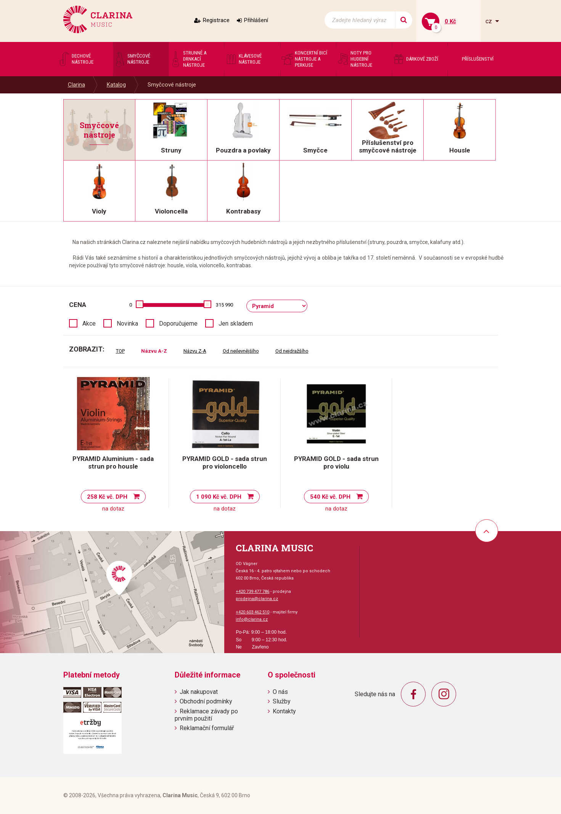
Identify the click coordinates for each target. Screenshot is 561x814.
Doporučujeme (178, 323)
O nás (280, 691)
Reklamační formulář (207, 728)
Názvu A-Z (154, 351)
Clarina (76, 84)
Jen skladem (236, 323)
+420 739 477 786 (252, 591)
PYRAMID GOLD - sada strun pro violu (336, 462)
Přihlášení (256, 20)
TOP (120, 351)
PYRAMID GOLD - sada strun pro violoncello (224, 462)
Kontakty (284, 711)
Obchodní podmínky (206, 701)
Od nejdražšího (292, 351)
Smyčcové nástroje (172, 84)
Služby (282, 701)
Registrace (216, 20)
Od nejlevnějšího (241, 351)
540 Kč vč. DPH (330, 496)
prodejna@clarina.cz (257, 598)
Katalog (116, 84)
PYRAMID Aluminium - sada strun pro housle (113, 462)
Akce (89, 323)
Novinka (127, 323)
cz (489, 21)
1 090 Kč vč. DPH (218, 496)
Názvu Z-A (194, 351)
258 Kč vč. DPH (107, 496)
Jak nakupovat (199, 691)
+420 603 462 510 (252, 612)
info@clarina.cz (252, 619)
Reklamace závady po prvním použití (206, 715)
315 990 (224, 305)
